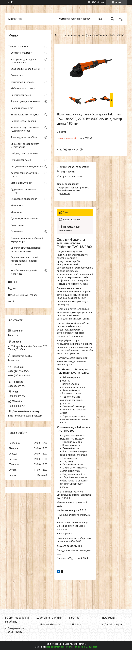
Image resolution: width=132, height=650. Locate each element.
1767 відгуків (98, 2)
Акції (11, 301)
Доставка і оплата (50, 624)
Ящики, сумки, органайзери (25, 101)
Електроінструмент (21, 52)
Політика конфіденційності (84, 647)
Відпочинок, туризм (21, 183)
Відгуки (12, 288)
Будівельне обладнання (24, 199)
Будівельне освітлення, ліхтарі (23, 191)
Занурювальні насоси (22, 82)
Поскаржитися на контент (58, 647)
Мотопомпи (17, 205)
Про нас (12, 282)
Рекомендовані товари (23, 121)
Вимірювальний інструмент (26, 114)
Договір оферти (113, 624)
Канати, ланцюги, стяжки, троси (25, 175)
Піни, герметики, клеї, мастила (27, 166)
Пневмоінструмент (21, 95)
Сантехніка (17, 231)
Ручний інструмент (21, 160)
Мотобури (16, 212)
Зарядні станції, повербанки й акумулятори (27, 240)
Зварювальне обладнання (25, 69)
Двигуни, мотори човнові (24, 218)
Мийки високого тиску (23, 88)
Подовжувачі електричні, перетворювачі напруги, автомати (24, 260)
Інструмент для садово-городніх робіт (24, 61)
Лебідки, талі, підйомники (24, 153)
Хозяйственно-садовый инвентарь (24, 272)
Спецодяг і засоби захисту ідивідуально (25, 145)
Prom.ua (82, 644)
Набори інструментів (22, 108)
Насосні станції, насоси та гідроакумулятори (25, 129)
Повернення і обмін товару (22, 295)
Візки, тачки (17, 225)
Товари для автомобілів (24, 137)
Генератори (17, 75)
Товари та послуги (18, 46)
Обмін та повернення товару (74, 18)
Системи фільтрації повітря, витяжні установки (26, 249)
